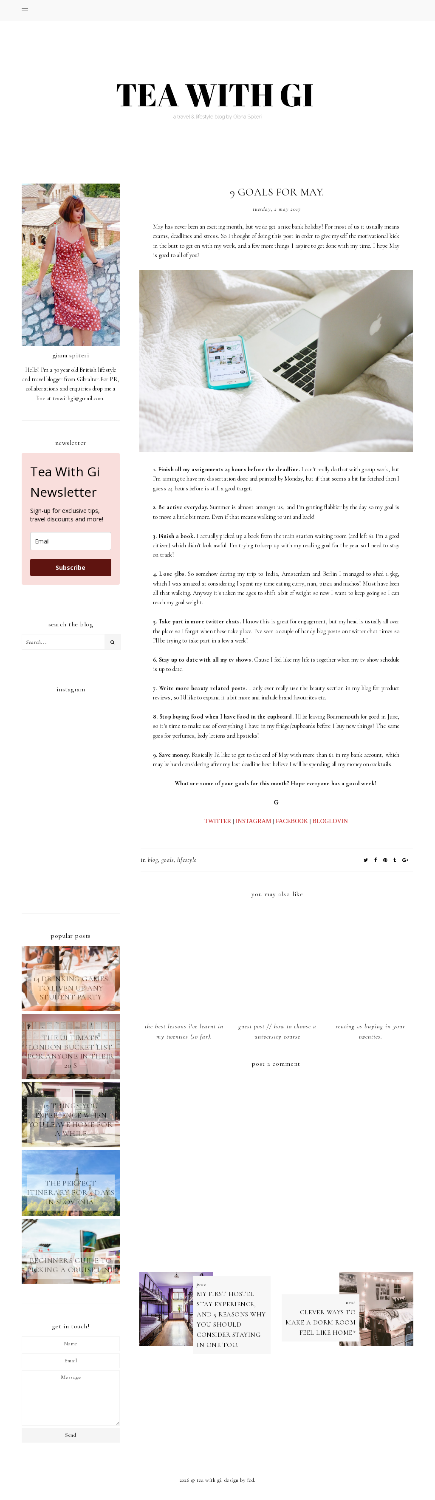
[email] (70, 541)
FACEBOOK (292, 821)
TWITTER (218, 821)
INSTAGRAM (253, 821)
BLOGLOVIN (330, 821)
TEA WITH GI (209, 1480)
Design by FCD (239, 1480)
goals (167, 859)
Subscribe (70, 567)
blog (153, 859)
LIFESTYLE (187, 859)
